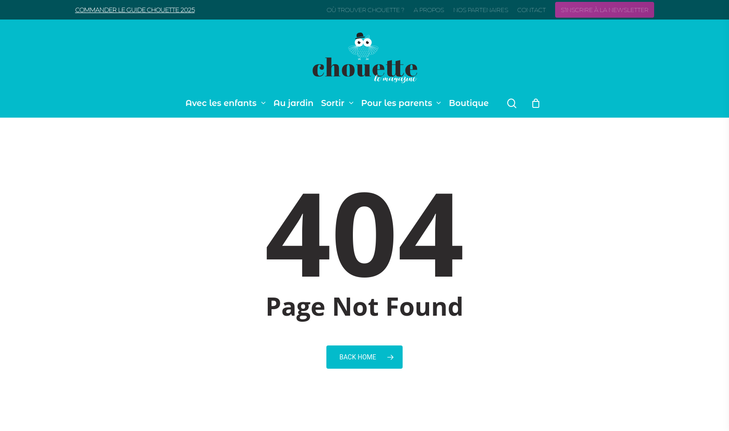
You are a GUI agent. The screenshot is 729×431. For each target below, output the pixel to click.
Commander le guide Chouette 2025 (135, 9)
